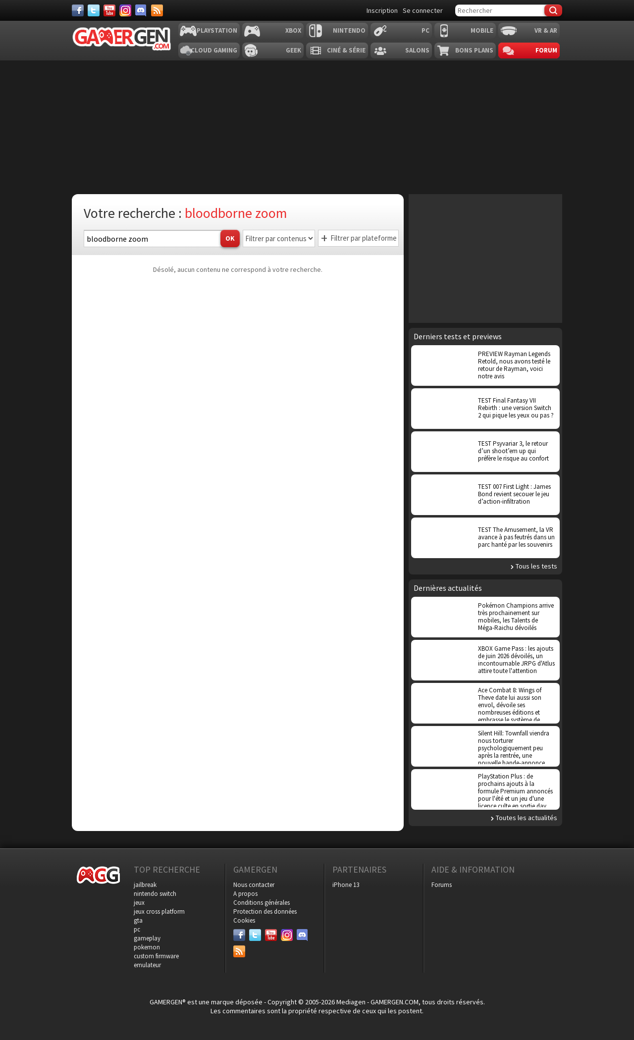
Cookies (244, 920)
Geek (293, 50)
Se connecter (423, 10)
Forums (441, 885)
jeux (139, 902)
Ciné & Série (346, 50)
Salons (417, 50)
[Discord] (141, 10)
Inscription (382, 10)
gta (138, 920)
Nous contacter (253, 885)
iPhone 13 (345, 885)
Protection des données (265, 911)
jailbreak (145, 885)
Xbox (293, 30)
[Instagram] (125, 10)
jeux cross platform (159, 911)
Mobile (482, 30)
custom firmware (156, 956)
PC (425, 30)
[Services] (157, 10)
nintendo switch (155, 893)
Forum (546, 50)
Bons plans (474, 50)
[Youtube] (109, 10)
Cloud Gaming (214, 50)
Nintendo (349, 30)
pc (137, 929)
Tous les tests (536, 566)
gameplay (147, 938)
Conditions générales (261, 902)
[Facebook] (78, 10)
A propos (245, 893)
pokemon (147, 947)
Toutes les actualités (526, 817)
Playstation (217, 30)
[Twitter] (94, 10)
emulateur (147, 965)
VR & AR (545, 30)
